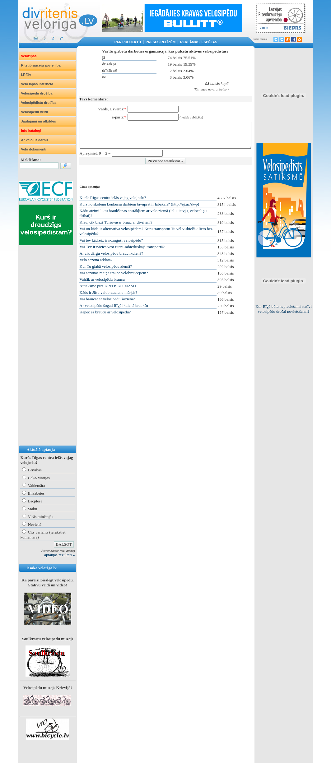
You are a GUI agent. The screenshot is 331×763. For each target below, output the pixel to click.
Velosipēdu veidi (34, 112)
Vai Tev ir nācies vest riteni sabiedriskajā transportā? (122, 246)
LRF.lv (26, 74)
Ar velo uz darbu (34, 140)
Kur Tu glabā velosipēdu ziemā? (106, 266)
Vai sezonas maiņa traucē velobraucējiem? (114, 273)
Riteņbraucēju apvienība (41, 65)
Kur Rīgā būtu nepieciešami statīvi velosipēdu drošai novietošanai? (283, 309)
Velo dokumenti (33, 149)
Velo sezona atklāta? (96, 259)
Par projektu (127, 42)
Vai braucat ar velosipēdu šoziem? (107, 299)
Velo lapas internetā (37, 84)
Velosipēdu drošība (37, 93)
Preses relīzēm (160, 42)
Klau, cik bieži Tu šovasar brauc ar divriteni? (116, 222)
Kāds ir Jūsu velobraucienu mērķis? (109, 292)
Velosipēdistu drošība (39, 102)
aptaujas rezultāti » (59, 555)
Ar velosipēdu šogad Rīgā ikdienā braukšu (114, 305)
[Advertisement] (43, 351)
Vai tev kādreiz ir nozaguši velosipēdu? (111, 240)
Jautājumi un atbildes (38, 121)
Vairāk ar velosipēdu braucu (102, 279)
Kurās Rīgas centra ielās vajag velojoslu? (113, 197)
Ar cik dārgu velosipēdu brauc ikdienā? (111, 253)
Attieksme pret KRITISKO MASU (108, 286)
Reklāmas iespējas (198, 42)
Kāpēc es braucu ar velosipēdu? (105, 312)
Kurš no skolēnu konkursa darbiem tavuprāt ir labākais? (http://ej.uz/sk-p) (139, 204)
